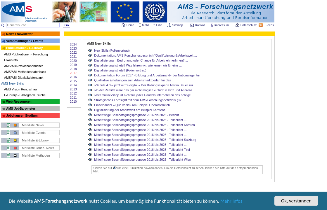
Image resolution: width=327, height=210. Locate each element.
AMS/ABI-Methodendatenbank (25, 72)
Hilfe (159, 25)
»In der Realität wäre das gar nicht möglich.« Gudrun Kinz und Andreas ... (145, 90)
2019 (73, 64)
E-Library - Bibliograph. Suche (25, 95)
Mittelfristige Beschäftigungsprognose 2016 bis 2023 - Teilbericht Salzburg (145, 139)
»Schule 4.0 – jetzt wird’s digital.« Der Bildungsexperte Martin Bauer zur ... (145, 85)
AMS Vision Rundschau (20, 89)
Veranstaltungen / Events (24, 41)
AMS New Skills (12, 83)
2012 (73, 93)
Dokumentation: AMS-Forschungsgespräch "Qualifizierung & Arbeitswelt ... (145, 55)
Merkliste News (33, 125)
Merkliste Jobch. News (38, 148)
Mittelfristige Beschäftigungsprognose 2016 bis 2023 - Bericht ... (138, 115)
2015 (73, 81)
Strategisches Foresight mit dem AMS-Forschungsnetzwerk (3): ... (139, 100)
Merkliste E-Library (35, 140)
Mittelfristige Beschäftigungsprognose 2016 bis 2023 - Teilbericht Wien (142, 159)
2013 (73, 89)
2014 (73, 85)
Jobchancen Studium (22, 115)
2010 (73, 101)
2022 (73, 52)
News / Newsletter (19, 34)
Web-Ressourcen (19, 101)
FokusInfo (11, 60)
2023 (73, 48)
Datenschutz (249, 25)
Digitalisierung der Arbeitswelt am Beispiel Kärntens (129, 110)
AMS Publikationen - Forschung (26, 54)
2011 (73, 97)
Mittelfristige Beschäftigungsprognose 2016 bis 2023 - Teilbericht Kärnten (144, 125)
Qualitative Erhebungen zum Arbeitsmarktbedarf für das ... (134, 80)
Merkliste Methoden (36, 155)
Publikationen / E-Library (24, 48)
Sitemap (178, 25)
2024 (73, 44)
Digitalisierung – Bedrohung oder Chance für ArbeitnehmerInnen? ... (141, 60)
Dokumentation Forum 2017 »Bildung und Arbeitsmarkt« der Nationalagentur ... (148, 75)
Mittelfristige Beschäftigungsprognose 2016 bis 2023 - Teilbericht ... (140, 120)
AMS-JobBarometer (20, 108)
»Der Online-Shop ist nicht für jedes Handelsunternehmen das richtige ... (144, 95)
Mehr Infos (231, 201)
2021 (73, 56)
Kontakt (200, 25)
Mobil (145, 25)
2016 (73, 77)
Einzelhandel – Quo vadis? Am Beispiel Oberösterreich (132, 105)
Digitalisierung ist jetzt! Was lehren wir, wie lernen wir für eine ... (138, 65)
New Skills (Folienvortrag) (111, 50)
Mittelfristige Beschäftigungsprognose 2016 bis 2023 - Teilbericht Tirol (142, 149)
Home (130, 25)
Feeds (270, 25)
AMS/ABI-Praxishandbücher (23, 66)
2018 (73, 69)
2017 (73, 73)
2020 (73, 60)
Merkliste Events (34, 132)
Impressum (221, 25)
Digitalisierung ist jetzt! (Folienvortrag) (120, 70)
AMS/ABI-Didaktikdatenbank (23, 77)
